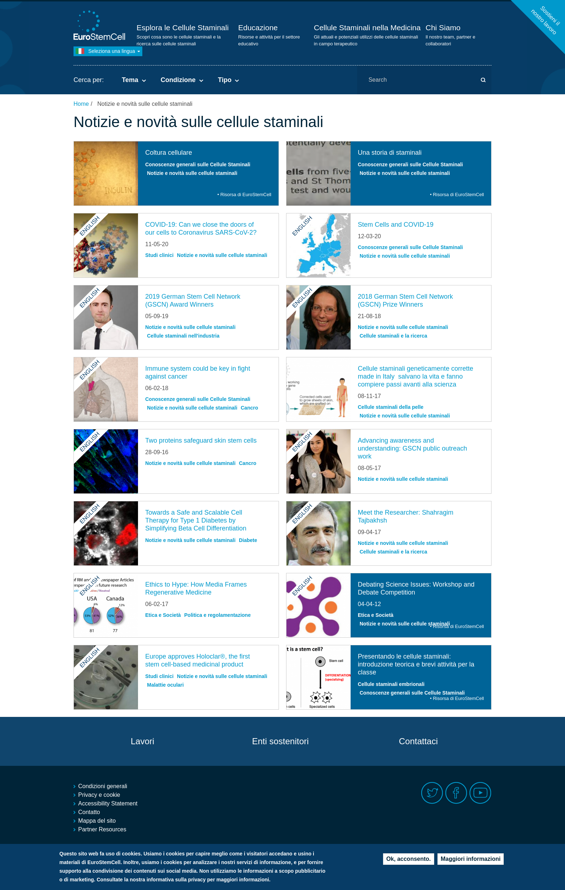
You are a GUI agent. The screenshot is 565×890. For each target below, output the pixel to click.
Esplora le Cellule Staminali (183, 27)
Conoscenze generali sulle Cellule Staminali (197, 164)
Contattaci (418, 741)
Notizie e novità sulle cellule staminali (192, 173)
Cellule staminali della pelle (390, 407)
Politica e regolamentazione (217, 615)
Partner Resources (102, 829)
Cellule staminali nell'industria (183, 336)
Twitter (432, 793)
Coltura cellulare (168, 152)
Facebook (456, 793)
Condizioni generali (102, 786)
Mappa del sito (97, 821)
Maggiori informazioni (471, 859)
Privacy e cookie (99, 795)
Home (81, 104)
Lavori (142, 741)
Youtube (480, 793)
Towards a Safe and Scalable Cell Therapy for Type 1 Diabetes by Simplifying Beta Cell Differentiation (195, 520)
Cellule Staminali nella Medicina (367, 27)
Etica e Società (163, 615)
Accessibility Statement (108, 803)
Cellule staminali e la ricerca (393, 336)
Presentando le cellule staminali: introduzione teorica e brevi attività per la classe (416, 664)
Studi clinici (159, 255)
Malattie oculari (165, 685)
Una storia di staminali (390, 152)
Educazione (258, 27)
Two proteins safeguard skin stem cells (201, 440)
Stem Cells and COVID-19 (395, 224)
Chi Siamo (443, 27)
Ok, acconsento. (408, 859)
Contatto (89, 812)
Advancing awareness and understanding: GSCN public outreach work (412, 448)
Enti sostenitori (280, 741)
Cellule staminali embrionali (391, 684)
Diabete (248, 540)
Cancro (249, 408)
